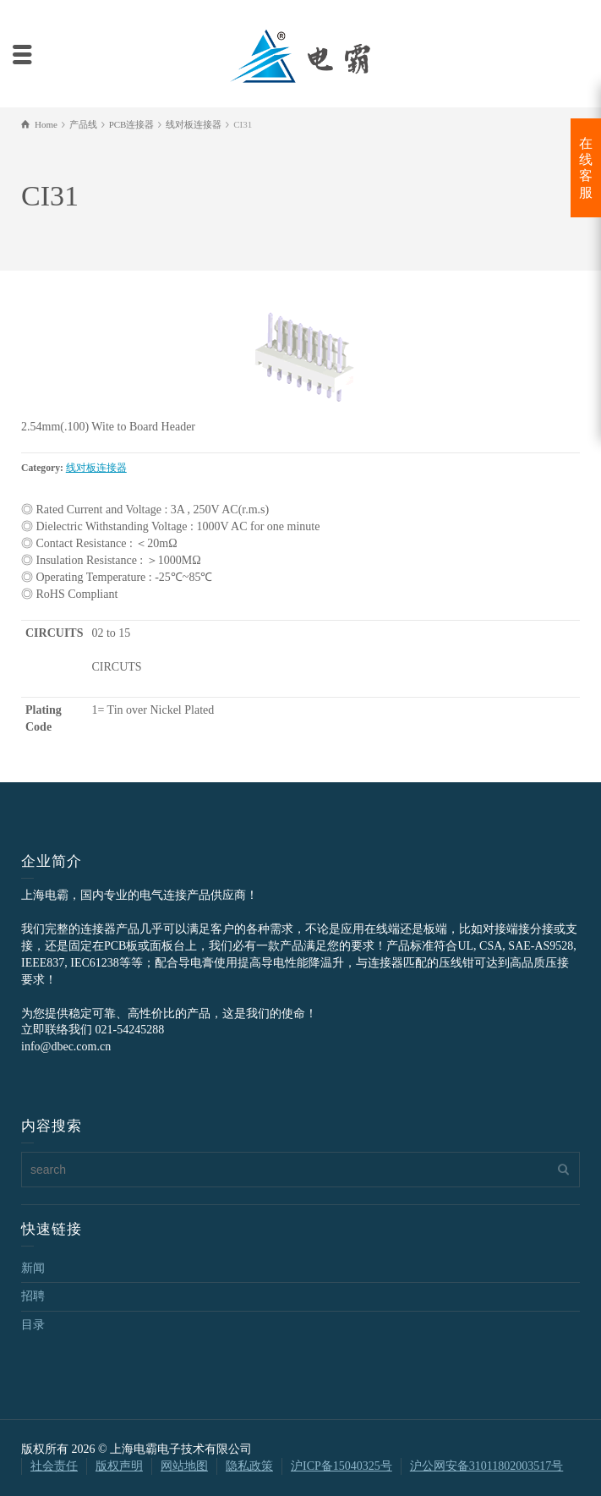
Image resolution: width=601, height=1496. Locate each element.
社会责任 (54, 1466)
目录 (33, 1324)
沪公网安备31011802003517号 (486, 1466)
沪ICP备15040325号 (341, 1466)
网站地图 (184, 1466)
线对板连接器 (96, 468)
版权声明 (119, 1466)
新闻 (33, 1268)
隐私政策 (249, 1466)
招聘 (33, 1296)
